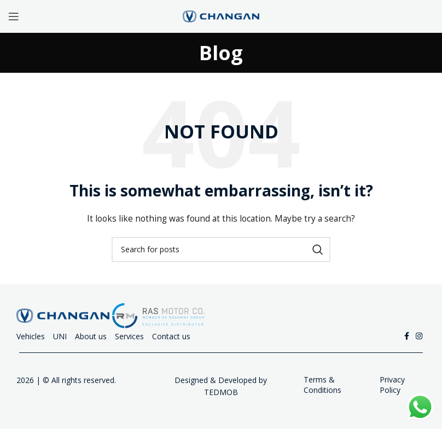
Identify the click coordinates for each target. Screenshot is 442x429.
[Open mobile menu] (14, 16)
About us (91, 336)
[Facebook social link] (406, 336)
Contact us (171, 336)
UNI (60, 336)
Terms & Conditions (322, 385)
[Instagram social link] (419, 336)
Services (129, 336)
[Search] (221, 249)
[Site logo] (221, 15)
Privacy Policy (392, 385)
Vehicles (30, 336)
